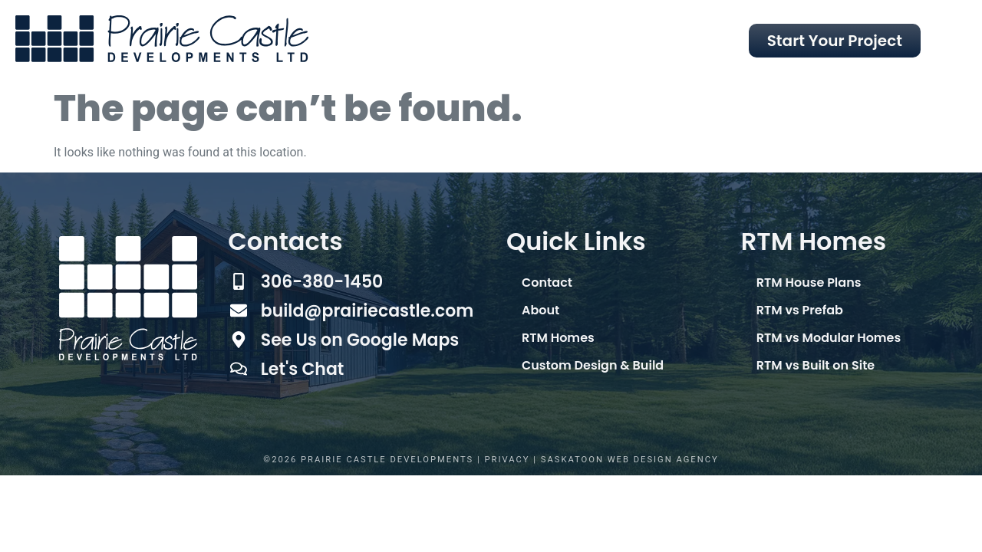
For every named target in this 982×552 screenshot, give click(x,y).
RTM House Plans (809, 282)
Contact (547, 282)
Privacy (507, 460)
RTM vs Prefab (799, 310)
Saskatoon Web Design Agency (630, 460)
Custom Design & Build (593, 365)
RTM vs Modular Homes (828, 338)
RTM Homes (558, 338)
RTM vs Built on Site (815, 365)
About (540, 310)
